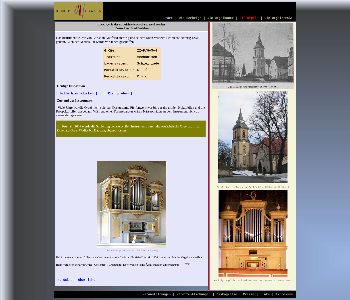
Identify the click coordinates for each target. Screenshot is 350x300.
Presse (248, 294)
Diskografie (228, 294)
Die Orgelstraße (279, 18)
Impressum (284, 294)
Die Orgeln (249, 18)
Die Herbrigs (190, 18)
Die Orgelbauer (220, 18)
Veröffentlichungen (193, 294)
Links (265, 294)
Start (168, 18)
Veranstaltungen (157, 294)
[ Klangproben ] (118, 93)
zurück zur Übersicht (76, 280)
